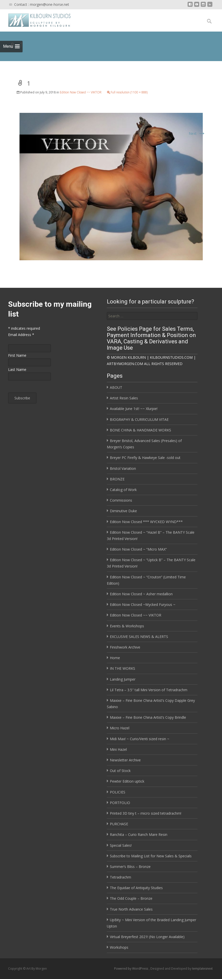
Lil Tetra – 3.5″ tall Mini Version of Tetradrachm (148, 689)
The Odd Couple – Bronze (131, 898)
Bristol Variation (123, 468)
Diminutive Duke (123, 510)
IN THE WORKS (122, 668)
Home (115, 657)
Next (197, 133)
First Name (17, 355)
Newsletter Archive (125, 760)
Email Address (21, 334)
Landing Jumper (122, 679)
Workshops (119, 947)
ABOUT (116, 387)
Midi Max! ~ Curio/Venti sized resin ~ (139, 738)
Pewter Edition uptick (127, 781)
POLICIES (117, 792)
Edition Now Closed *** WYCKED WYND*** (146, 521)
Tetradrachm (120, 877)
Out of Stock (120, 770)
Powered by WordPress (131, 968)
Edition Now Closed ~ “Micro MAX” (138, 549)
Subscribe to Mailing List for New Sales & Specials (151, 856)
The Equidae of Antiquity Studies (136, 887)
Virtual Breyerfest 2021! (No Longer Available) (147, 936)
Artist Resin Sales (124, 398)
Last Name (17, 369)
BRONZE (117, 479)
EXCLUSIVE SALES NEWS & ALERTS (139, 636)
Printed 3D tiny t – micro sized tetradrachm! (145, 813)
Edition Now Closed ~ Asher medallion (141, 593)
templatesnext (202, 968)
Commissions (121, 500)
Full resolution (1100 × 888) (129, 92)
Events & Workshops (127, 626)
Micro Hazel (119, 728)
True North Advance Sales (131, 909)
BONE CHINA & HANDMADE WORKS (140, 430)
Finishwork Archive (125, 647)
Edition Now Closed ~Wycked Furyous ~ (142, 604)
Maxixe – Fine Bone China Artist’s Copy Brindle (148, 717)
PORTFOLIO (120, 802)
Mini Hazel (118, 749)
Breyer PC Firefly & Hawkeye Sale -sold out (145, 457)
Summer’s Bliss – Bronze (130, 866)
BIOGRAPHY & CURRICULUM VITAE (139, 419)
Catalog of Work (123, 489)
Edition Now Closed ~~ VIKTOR (81, 92)
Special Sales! (121, 845)
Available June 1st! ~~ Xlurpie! (133, 408)
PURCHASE (119, 823)
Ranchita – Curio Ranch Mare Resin (138, 834)
